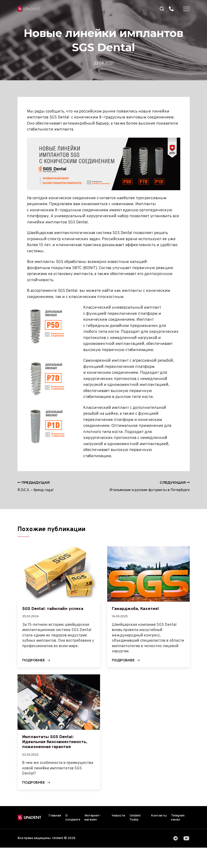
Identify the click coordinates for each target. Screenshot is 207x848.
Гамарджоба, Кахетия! (135, 608)
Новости (118, 816)
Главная (54, 816)
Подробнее (33, 660)
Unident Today (135, 818)
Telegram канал (178, 818)
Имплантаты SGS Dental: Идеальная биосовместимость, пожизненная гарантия (54, 742)
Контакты (159, 816)
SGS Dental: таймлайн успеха (52, 608)
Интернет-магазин (92, 818)
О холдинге (72, 818)
